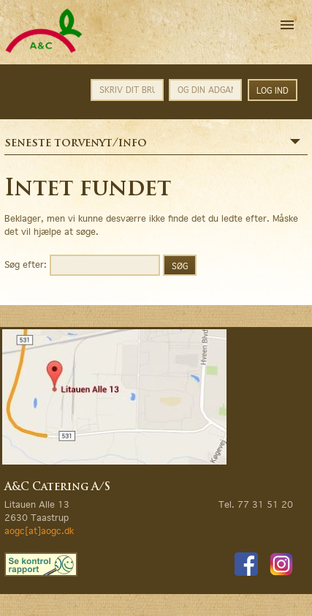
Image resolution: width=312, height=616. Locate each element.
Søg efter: (25, 263)
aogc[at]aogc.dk (39, 530)
